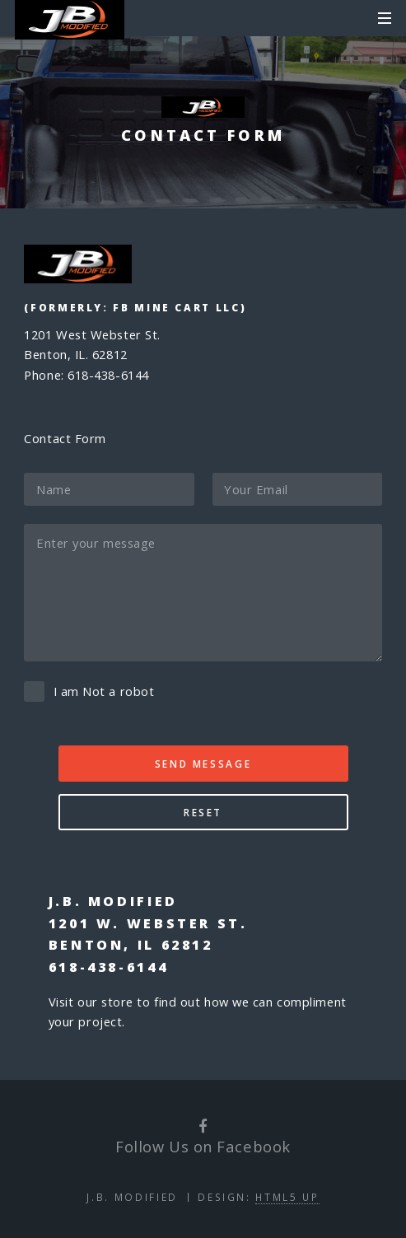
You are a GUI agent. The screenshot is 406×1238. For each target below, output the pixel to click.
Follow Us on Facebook (203, 1146)
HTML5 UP (287, 1196)
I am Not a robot (104, 691)
